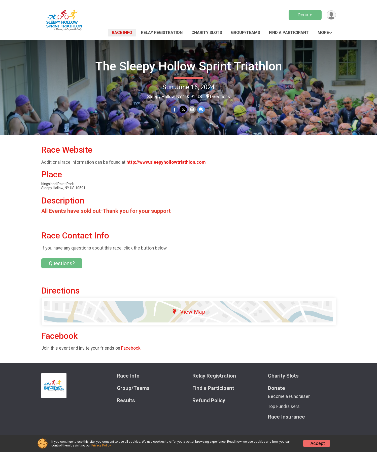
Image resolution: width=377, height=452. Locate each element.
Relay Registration (162, 32)
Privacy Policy (101, 445)
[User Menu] (331, 15)
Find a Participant (289, 32)
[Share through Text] (201, 109)
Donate (305, 14)
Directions (220, 96)
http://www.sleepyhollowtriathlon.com (165, 162)
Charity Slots (206, 32)
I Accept (316, 443)
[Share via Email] (192, 109)
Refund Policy (208, 400)
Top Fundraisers (284, 406)
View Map (188, 311)
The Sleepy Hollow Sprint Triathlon (188, 66)
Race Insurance (286, 417)
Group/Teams (245, 32)
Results (126, 400)
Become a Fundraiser (289, 396)
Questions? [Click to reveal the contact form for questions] (62, 263)
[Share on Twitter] (183, 109)
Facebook (131, 348)
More (323, 32)
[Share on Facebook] (174, 109)
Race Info (122, 32)
